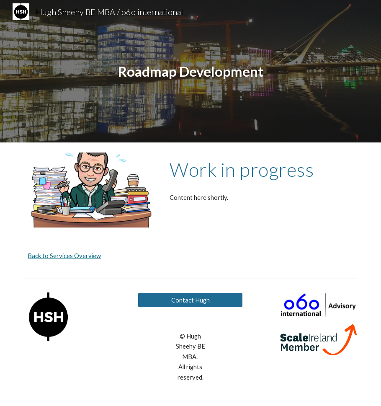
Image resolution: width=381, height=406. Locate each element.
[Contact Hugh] (190, 300)
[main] (190, 71)
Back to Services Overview (64, 255)
